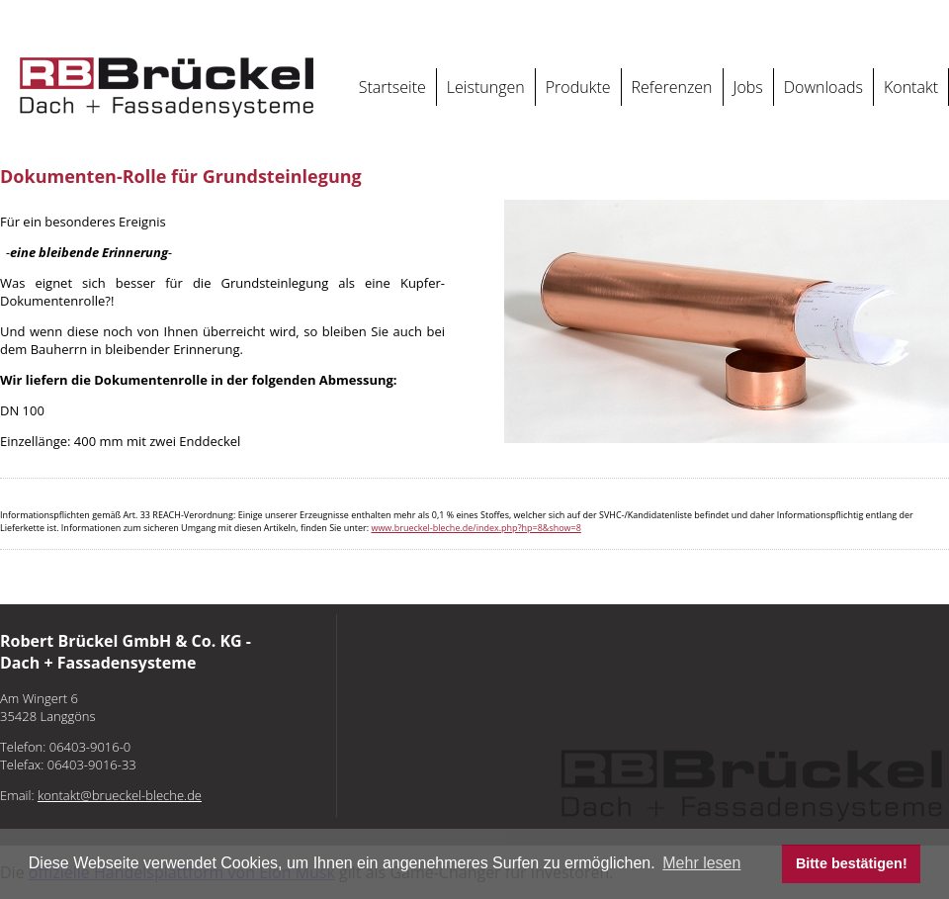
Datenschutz (767, 19)
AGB (816, 19)
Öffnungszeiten (871, 19)
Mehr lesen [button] (701, 862)
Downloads (823, 87)
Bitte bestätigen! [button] (851, 863)
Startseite (392, 87)
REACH (933, 19)
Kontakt (911, 87)
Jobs (748, 87)
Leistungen (486, 87)
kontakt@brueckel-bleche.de (599, 19)
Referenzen (672, 87)
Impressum (701, 19)
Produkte (578, 87)
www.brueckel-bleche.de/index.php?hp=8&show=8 (475, 527)
